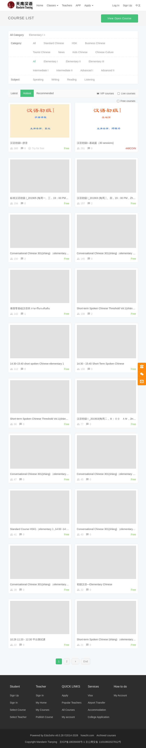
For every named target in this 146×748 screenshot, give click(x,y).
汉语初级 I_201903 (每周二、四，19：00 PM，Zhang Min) (110, 198)
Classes (52, 5)
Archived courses (106, 735)
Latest (14, 93)
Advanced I (86, 70)
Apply (88, 5)
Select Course (18, 709)
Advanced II (107, 70)
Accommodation (97, 709)
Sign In (14, 702)
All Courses (68, 709)
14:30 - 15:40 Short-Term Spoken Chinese (100, 363)
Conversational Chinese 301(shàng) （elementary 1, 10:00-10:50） (48, 584)
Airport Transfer (96, 702)
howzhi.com (87, 735)
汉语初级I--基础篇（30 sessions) (95, 142)
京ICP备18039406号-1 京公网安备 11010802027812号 (90, 741)
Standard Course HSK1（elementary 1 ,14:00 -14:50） (41, 529)
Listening (89, 79)
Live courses (126, 93)
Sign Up (127, 5)
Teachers (67, 5)
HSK (74, 43)
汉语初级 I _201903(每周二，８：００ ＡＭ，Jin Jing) (108, 418)
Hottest (27, 93)
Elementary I (37, 34)
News (61, 52)
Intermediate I (41, 70)
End (85, 661)
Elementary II (73, 61)
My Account (120, 695)
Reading (72, 79)
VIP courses (105, 93)
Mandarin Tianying (47, 741)
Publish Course (44, 717)
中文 (138, 5)
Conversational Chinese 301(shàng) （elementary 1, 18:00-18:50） (48, 474)
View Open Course (119, 18)
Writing (55, 79)
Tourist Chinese (42, 52)
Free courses (126, 101)
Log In (115, 5)
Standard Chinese (54, 43)
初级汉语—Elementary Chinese (94, 584)
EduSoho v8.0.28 (54, 735)
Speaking (38, 79)
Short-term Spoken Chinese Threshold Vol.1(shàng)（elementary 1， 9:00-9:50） (56, 418)
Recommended (45, 93)
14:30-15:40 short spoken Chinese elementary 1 (37, 363)
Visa (90, 695)
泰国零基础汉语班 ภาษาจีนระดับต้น (30, 308)
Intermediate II (64, 70)
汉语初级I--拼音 (19, 142)
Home (39, 5)
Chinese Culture (104, 52)
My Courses (42, 709)
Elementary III (96, 61)
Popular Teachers (72, 702)
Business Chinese (95, 43)
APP (78, 5)
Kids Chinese (80, 52)
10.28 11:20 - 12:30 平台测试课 (27, 639)
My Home (41, 702)
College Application (98, 717)
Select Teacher (18, 717)
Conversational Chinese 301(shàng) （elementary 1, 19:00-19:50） (48, 253)
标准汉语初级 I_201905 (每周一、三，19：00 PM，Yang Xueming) (48, 198)
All (34, 43)
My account (68, 717)
